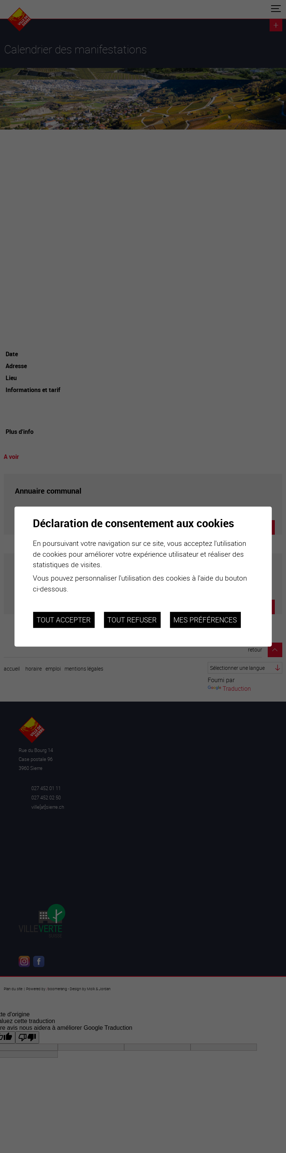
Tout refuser (132, 619)
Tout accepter (64, 619)
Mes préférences (205, 619)
